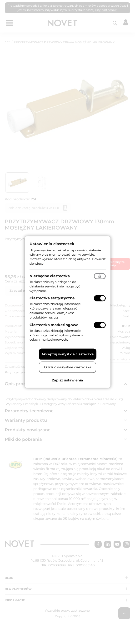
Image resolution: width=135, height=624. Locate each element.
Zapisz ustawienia (67, 380)
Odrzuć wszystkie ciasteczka (67, 367)
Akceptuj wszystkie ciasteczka (67, 354)
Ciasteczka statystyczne (52, 298)
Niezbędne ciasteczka (50, 275)
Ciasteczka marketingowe (54, 324)
